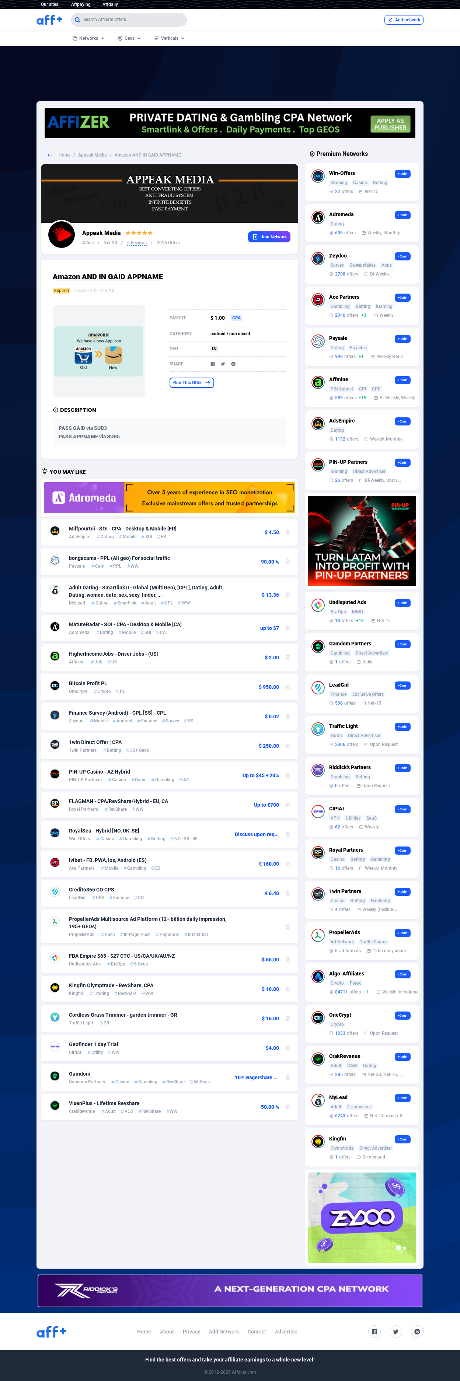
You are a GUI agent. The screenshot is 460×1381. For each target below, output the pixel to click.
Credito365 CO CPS (91, 890)
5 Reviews (137, 242)
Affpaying (81, 4)
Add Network (224, 1332)
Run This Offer (191, 383)
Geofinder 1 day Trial (93, 1044)
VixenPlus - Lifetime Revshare (104, 1103)
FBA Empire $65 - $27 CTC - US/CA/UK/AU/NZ (122, 956)
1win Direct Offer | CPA (95, 742)
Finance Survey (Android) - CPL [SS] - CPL (117, 713)
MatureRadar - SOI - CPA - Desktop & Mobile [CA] (125, 624)
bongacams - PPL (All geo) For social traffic (119, 558)
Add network (404, 19)
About (167, 1332)
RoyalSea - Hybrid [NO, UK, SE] (104, 831)
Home (64, 155)
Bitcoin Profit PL (88, 683)
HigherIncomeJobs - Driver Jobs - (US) (113, 654)
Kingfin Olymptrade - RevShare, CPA (111, 985)
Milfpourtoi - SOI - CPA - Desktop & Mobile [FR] (123, 529)
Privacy (191, 1332)
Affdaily (110, 4)
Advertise (286, 1332)
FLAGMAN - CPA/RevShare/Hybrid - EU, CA (118, 801)
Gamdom (79, 1074)
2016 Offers (168, 242)
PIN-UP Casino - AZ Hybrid (99, 772)
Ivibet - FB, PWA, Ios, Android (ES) (108, 860)
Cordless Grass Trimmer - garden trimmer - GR (123, 1015)
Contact (257, 1332)
